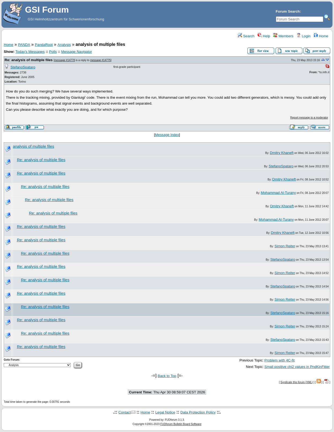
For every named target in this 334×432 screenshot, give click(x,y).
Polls (53, 52)
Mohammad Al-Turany (278, 193)
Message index (167, 135)
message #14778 (64, 60)
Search (246, 36)
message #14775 (100, 60)
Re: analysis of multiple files (29, 60)
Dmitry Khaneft (282, 153)
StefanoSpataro (22, 67)
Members (283, 36)
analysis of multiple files (33, 146)
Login (303, 36)
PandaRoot (44, 45)
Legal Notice (165, 412)
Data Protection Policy (198, 412)
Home (321, 36)
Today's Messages (29, 52)
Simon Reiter (284, 246)
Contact (124, 412)
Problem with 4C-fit (279, 360)
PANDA (24, 45)
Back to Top (167, 376)
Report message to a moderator (309, 117)
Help (264, 36)
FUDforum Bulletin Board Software (180, 424)
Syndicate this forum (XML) (296, 382)
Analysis (64, 45)
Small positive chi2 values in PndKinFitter (297, 367)
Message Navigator (76, 52)
